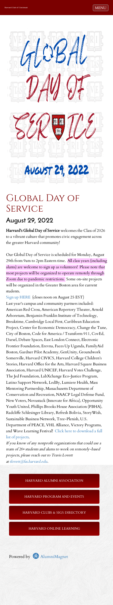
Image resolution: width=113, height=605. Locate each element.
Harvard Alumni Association (54, 480)
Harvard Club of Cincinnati (16, 7)
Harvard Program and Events (54, 496)
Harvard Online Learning (54, 528)
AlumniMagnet (50, 556)
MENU (101, 7)
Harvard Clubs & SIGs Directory (54, 512)
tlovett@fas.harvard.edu (28, 461)
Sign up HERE (18, 297)
